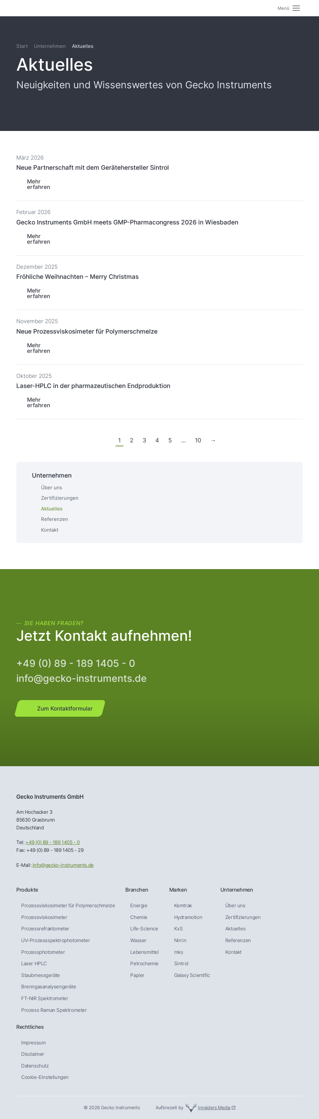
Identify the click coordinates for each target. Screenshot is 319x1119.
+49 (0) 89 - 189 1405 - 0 (75, 663)
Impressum (33, 1043)
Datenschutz (35, 1066)
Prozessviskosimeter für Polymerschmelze (68, 906)
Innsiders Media (214, 1107)
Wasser (138, 940)
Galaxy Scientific (192, 975)
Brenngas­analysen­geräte (48, 987)
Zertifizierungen (59, 498)
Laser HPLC (34, 964)
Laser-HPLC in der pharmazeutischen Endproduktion (93, 386)
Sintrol (181, 964)
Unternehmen (50, 46)
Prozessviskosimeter (44, 917)
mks (178, 952)
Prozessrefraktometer (45, 929)
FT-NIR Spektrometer (44, 998)
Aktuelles (235, 929)
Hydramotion (188, 917)
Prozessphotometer (43, 952)
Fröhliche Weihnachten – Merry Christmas (77, 276)
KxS (178, 929)
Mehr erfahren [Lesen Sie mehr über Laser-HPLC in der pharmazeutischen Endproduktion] (38, 402)
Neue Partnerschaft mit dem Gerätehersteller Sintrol (92, 167)
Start (22, 46)
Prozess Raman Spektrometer (54, 1010)
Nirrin (180, 940)
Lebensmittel (144, 952)
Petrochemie (144, 964)
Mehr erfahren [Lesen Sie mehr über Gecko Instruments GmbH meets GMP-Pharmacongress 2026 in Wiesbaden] (38, 239)
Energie (138, 906)
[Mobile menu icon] (289, 8)
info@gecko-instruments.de (81, 678)
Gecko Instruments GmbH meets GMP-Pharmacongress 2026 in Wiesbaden (127, 222)
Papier (137, 975)
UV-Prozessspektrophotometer (55, 940)
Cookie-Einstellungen (45, 1077)
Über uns (51, 487)
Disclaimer (32, 1054)
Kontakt (49, 530)
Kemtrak (183, 906)
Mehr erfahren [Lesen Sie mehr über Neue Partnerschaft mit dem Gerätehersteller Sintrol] (38, 184)
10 (198, 440)
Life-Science (144, 929)
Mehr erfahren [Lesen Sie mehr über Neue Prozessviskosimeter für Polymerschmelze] (38, 348)
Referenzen (54, 519)
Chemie (138, 917)
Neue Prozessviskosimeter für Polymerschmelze (87, 331)
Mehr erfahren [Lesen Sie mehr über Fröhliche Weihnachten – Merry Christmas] (38, 293)
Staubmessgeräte (40, 975)
